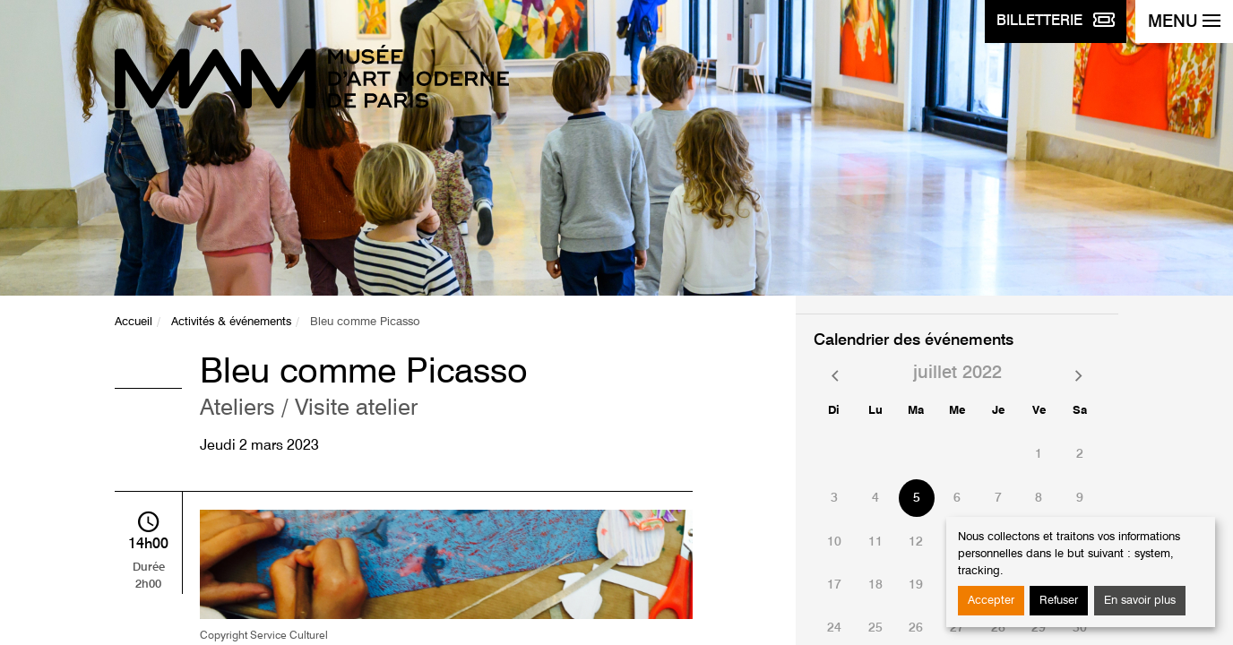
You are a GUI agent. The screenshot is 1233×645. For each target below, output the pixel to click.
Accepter (991, 600)
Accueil (133, 322)
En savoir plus (1140, 600)
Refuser (1058, 600)
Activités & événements (231, 322)
